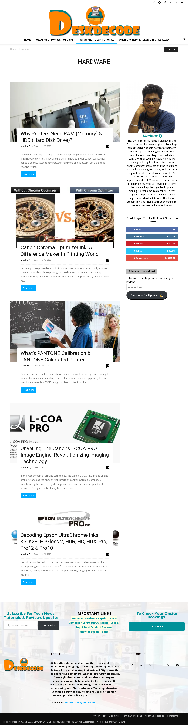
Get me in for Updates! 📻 (147, 295)
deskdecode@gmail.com (80, 702)
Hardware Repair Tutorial (96, 39)
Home (27, 39)
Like (173, 229)
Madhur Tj (26, 146)
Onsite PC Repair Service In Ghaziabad (144, 39)
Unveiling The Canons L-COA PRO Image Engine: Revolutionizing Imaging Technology (65, 454)
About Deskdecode (154, 715)
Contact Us (172, 715)
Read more (28, 174)
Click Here (157, 626)
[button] (184, 40)
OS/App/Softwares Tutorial (55, 39)
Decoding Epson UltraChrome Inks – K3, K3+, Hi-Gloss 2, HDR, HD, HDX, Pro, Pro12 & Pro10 (64, 541)
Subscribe (170, 258)
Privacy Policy (99, 715)
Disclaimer (114, 715)
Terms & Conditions (132, 715)
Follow (171, 236)
